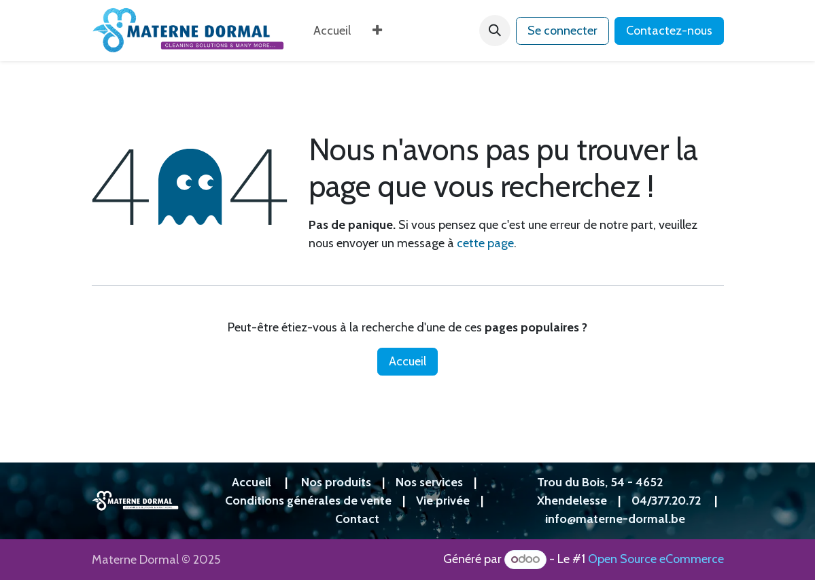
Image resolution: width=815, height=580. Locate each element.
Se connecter (562, 30)
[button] (494, 30)
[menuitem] (332, 31)
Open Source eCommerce (656, 558)
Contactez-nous (669, 30)
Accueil (407, 361)
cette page (485, 243)
